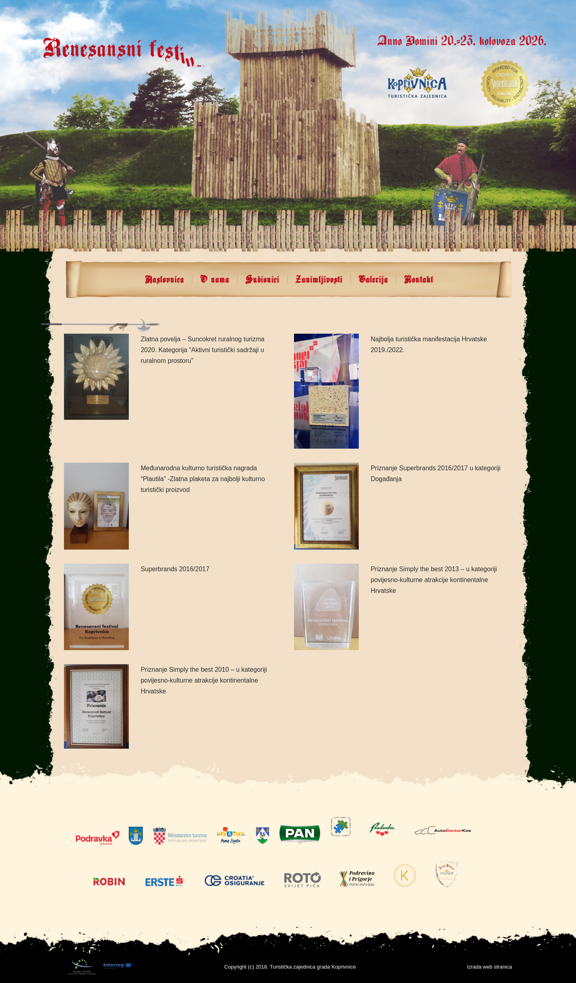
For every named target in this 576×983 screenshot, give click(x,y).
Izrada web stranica (489, 967)
